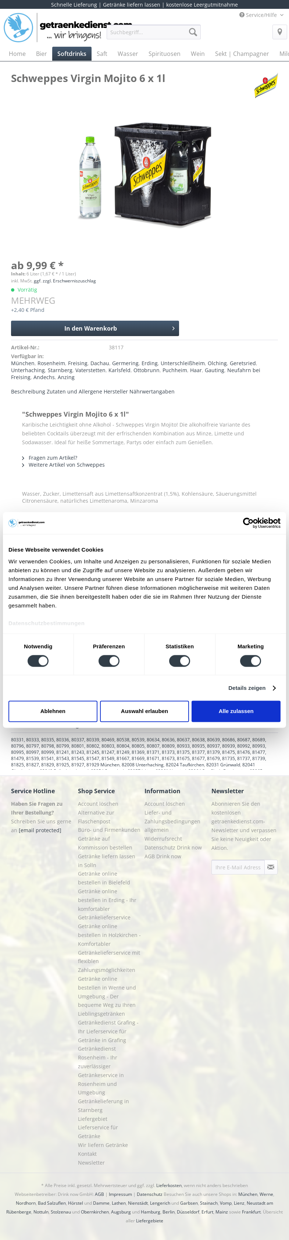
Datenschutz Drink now (173, 847)
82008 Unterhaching (143, 765)
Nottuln (41, 1212)
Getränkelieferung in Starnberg (103, 1105)
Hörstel (75, 1203)
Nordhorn (26, 1203)
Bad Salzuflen (52, 1203)
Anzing (66, 377)
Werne (266, 1194)
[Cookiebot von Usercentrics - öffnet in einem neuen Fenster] (248, 522)
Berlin (169, 1212)
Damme (101, 1203)
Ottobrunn (146, 370)
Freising (78, 363)
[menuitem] (153, 35)
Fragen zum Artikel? (49, 457)
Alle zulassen (236, 711)
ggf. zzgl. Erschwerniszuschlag (65, 281)
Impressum (120, 1194)
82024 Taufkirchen (185, 765)
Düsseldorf (188, 1212)
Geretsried (243, 363)
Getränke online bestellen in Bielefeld (104, 878)
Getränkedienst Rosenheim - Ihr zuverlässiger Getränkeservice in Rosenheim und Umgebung (101, 1070)
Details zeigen (246, 688)
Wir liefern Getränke (103, 1144)
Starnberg (60, 370)
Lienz (239, 1203)
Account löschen (98, 803)
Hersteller (116, 391)
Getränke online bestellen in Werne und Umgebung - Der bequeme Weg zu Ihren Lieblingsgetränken (107, 996)
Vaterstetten (90, 370)
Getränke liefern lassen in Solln (106, 861)
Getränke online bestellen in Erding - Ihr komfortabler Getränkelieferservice (107, 904)
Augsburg (121, 1212)
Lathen (119, 1203)
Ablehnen (52, 711)
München (23, 363)
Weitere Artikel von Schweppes (63, 464)
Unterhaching (28, 370)
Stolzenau (61, 1212)
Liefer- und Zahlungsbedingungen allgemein (172, 821)
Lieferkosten (169, 1185)
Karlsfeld (119, 370)
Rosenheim (51, 363)
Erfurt (207, 1212)
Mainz (221, 1212)
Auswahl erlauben (144, 711)
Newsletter (91, 1162)
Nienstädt (138, 1203)
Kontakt (87, 1153)
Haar (196, 370)
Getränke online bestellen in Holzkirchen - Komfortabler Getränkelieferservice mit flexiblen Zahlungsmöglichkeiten (109, 948)
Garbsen (189, 1203)
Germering (125, 363)
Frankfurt (251, 1212)
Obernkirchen (95, 1212)
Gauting (214, 370)
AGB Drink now (162, 856)
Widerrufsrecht (163, 838)
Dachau (99, 363)
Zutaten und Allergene (74, 391)
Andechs (44, 377)
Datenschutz (150, 1194)
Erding (150, 363)
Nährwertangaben (152, 391)
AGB (99, 1194)
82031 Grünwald (223, 765)
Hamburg (150, 1212)
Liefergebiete (149, 1221)
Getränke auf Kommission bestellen (105, 843)
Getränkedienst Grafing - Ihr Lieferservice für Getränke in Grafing (108, 1031)
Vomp (226, 1203)
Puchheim (175, 370)
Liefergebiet (92, 1118)
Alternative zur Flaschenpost (96, 817)
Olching (217, 363)
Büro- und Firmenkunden (109, 829)
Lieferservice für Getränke (98, 1132)
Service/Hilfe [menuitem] (258, 14)
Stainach (209, 1203)
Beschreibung (28, 391)
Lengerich (160, 1203)
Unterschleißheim (183, 363)
